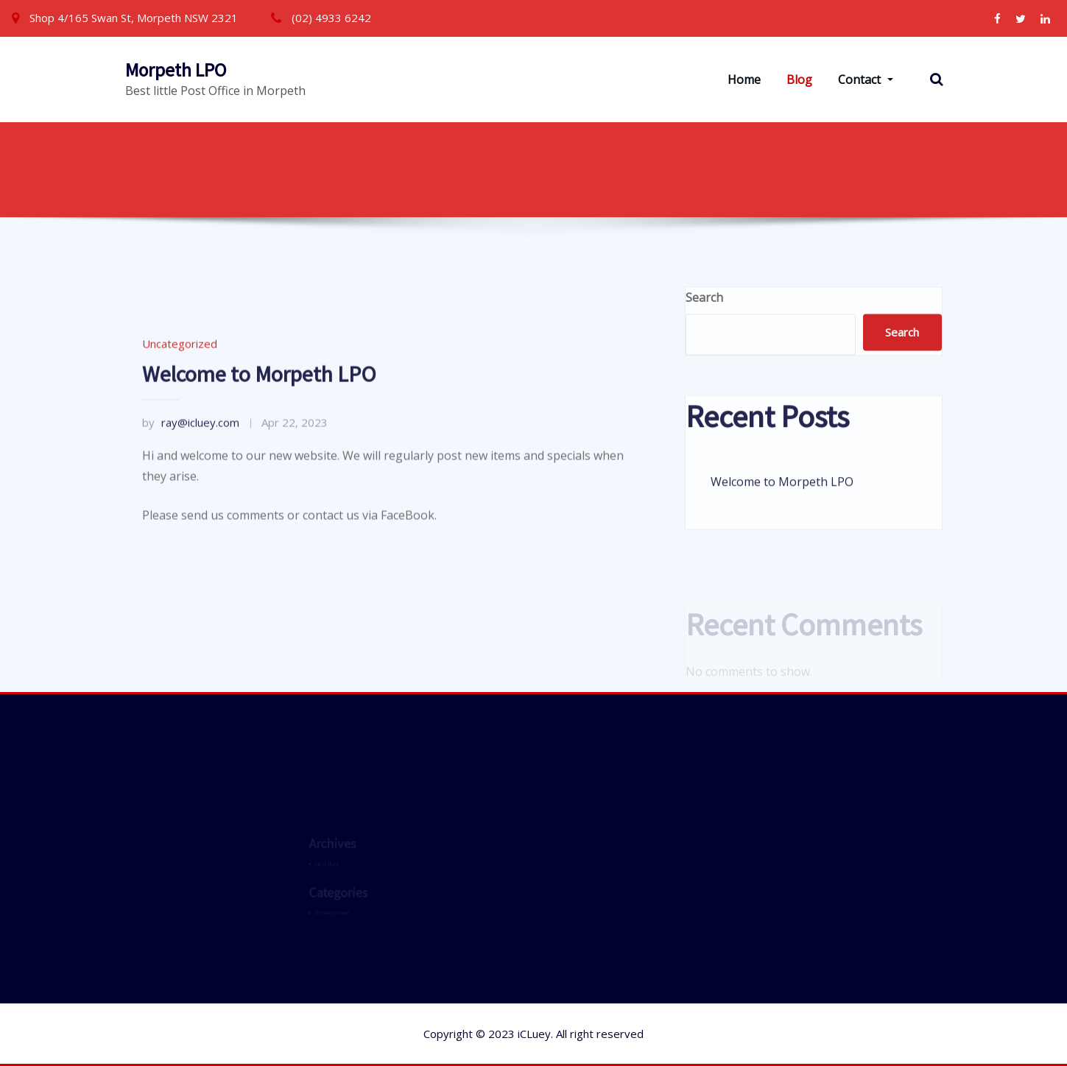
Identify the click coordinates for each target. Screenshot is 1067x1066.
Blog (799, 79)
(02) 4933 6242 (331, 17)
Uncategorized (179, 391)
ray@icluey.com (190, 469)
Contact (865, 79)
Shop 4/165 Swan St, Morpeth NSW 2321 (133, 17)
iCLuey (534, 1033)
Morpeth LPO (175, 70)
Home (744, 79)
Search (704, 311)
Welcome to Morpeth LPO (259, 421)
